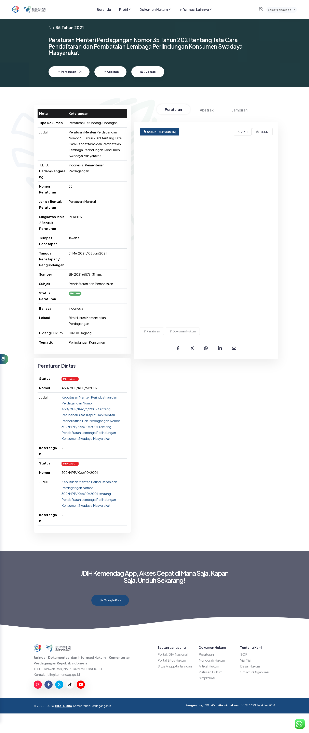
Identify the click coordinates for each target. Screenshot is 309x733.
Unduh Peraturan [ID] (160, 131)
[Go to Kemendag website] (35, 9)
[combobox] (281, 10)
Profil (125, 9)
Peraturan (173, 109)
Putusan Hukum (210, 672)
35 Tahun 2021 (70, 27)
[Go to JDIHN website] (15, 9)
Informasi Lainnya (195, 9)
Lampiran (239, 110)
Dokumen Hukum (155, 9)
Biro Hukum (63, 706)
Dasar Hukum (250, 666)
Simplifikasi (207, 678)
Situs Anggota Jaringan (175, 666)
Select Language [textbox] (279, 9)
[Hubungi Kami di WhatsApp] (300, 724)
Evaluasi (148, 71)
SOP (243, 654)
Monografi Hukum (212, 660)
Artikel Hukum (209, 666)
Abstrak (111, 71)
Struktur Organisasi (254, 672)
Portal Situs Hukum (172, 660)
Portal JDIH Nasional (173, 654)
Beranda (104, 9)
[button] (4, 359)
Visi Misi (245, 660)
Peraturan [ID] (69, 71)
